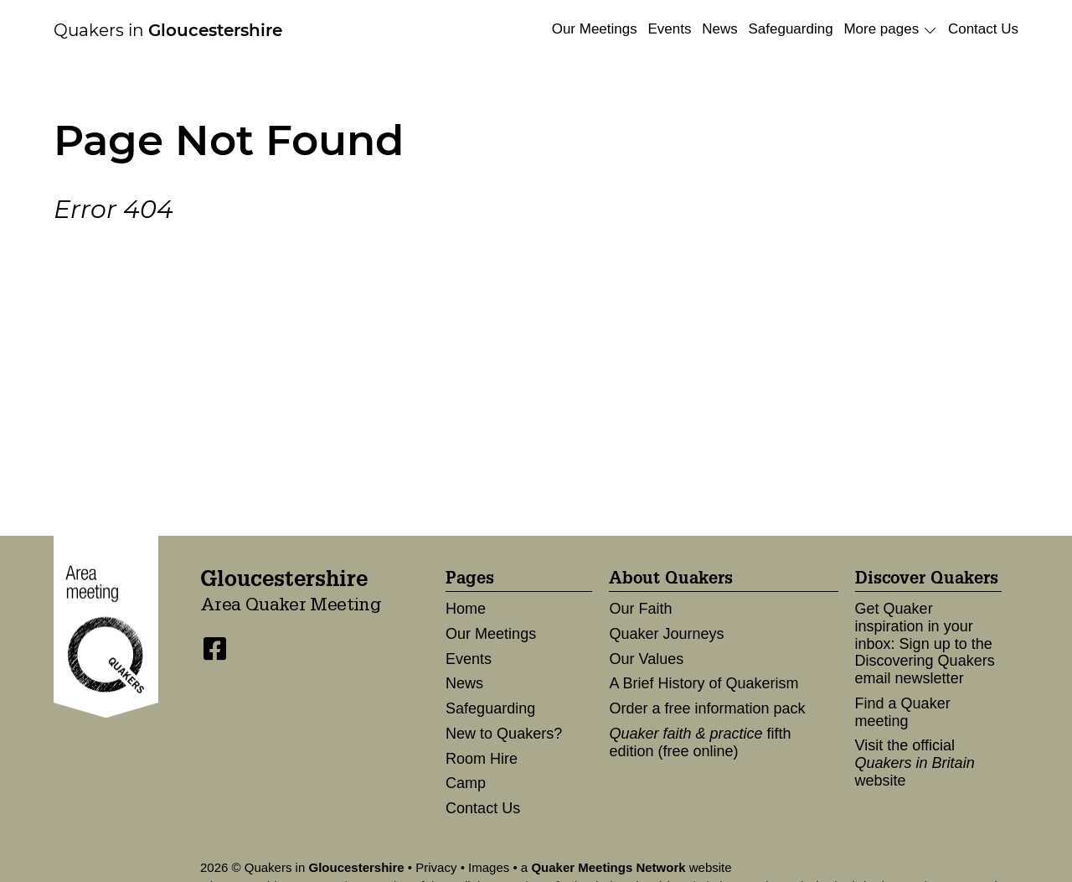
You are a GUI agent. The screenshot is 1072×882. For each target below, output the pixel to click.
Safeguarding (790, 29)
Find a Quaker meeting (903, 712)
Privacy (435, 867)
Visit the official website (915, 762)
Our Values (646, 659)
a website (626, 867)
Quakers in (168, 30)
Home (466, 608)
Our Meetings (594, 29)
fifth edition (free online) (700, 742)
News (720, 29)
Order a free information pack (707, 708)
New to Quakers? (504, 733)
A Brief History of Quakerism (703, 683)
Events (669, 29)
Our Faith (640, 608)
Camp (466, 783)
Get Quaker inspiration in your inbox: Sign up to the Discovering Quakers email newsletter (925, 643)
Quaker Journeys (666, 633)
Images (488, 867)
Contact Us (983, 29)
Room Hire (482, 758)
